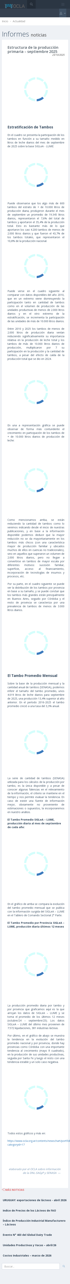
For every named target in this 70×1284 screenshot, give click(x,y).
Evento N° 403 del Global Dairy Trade (27, 1235)
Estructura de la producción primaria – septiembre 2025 (32, 49)
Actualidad (19, 21)
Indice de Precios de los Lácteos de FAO (29, 1210)
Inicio (5, 21)
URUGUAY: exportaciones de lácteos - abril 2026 (34, 1200)
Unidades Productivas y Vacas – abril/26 (29, 1245)
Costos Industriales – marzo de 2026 (27, 1255)
